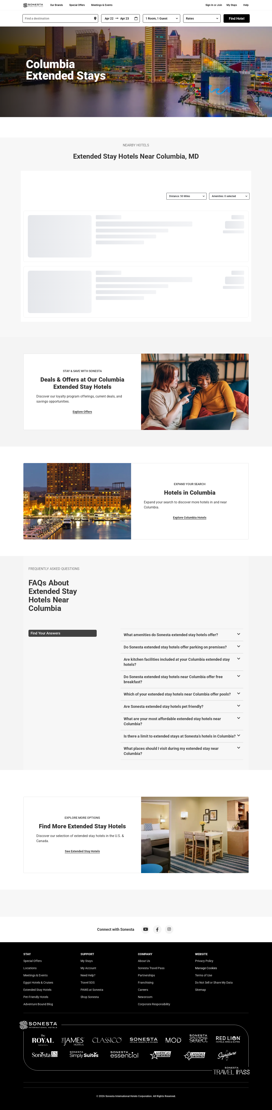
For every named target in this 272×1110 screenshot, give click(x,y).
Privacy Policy (204, 961)
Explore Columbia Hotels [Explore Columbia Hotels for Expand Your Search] (189, 517)
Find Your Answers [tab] (45, 633)
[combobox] (60, 18)
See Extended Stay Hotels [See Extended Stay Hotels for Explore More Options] (82, 851)
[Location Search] (60, 18)
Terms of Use (203, 975)
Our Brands (56, 5)
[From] (108, 18)
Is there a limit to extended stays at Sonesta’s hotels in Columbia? (180, 736)
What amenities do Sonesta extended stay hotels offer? (171, 635)
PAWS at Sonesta (92, 989)
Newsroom (145, 997)
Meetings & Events (101, 5)
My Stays (232, 5)
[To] (125, 18)
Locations (30, 968)
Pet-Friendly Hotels (35, 997)
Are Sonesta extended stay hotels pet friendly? (163, 706)
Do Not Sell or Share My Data (214, 982)
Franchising (145, 982)
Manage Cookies (206, 968)
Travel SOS (88, 982)
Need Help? (88, 975)
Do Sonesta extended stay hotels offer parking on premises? (175, 647)
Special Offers (77, 5)
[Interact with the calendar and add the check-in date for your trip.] (136, 19)
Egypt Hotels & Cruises (38, 982)
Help (246, 5)
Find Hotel (236, 19)
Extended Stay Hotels (37, 989)
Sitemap (200, 989)
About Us (144, 961)
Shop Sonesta (90, 997)
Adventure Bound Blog (38, 1004)
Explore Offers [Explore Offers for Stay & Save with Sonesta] (82, 411)
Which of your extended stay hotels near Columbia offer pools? (177, 694)
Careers (143, 989)
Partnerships (146, 975)
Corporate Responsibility (154, 1004)
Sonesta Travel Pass (151, 968)
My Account (88, 968)
